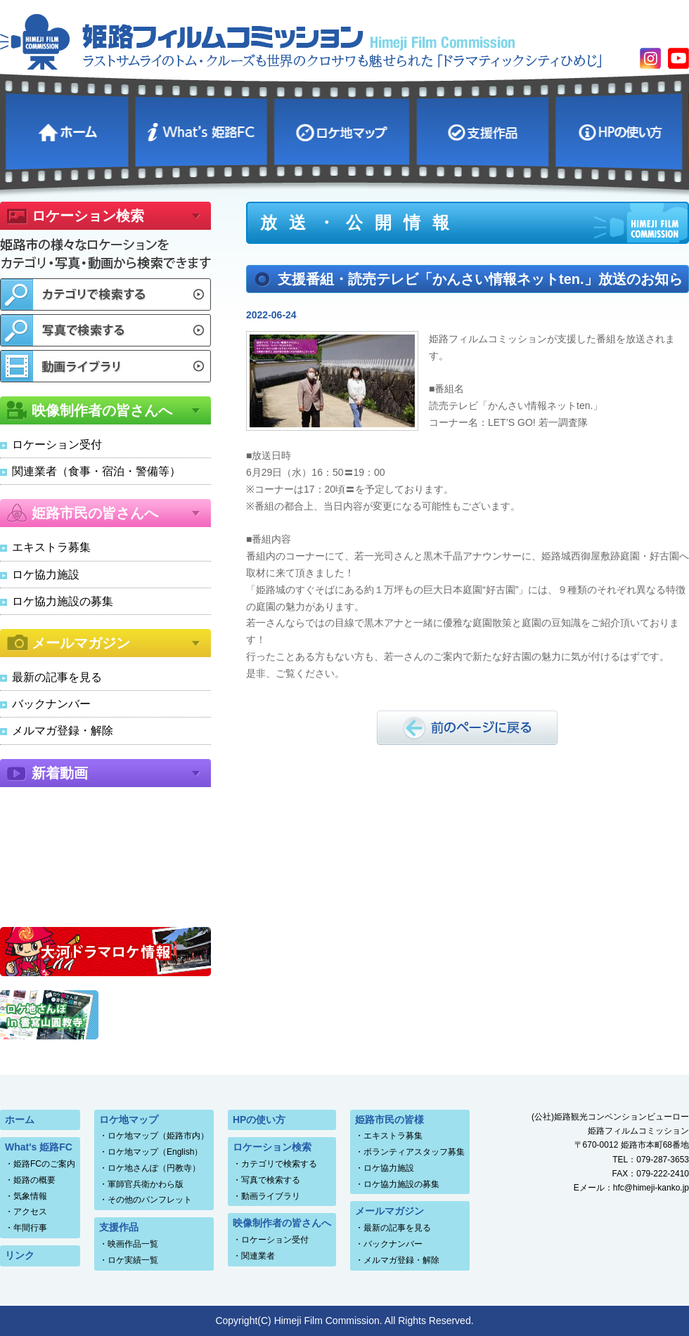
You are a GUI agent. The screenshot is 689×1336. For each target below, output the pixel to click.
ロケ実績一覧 (133, 1260)
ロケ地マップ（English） (155, 1152)
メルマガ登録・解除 (62, 731)
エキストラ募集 (51, 547)
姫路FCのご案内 (44, 1164)
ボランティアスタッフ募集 (414, 1152)
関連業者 (258, 1256)
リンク (19, 1255)
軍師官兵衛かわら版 (145, 1184)
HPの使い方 (621, 129)
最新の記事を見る (57, 677)
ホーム (69, 129)
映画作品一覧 (133, 1244)
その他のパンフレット (150, 1200)
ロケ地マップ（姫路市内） (158, 1136)
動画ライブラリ (270, 1196)
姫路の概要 (34, 1180)
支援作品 (484, 129)
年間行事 (30, 1228)
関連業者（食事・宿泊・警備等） (96, 471)
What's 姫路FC (203, 129)
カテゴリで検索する (279, 1164)
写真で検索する (270, 1180)
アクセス (30, 1212)
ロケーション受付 (57, 444)
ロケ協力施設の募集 (62, 601)
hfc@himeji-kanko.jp (651, 1188)
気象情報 (30, 1196)
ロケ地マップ (343, 129)
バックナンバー (51, 704)
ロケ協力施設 (45, 575)
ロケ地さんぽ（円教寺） (154, 1168)
